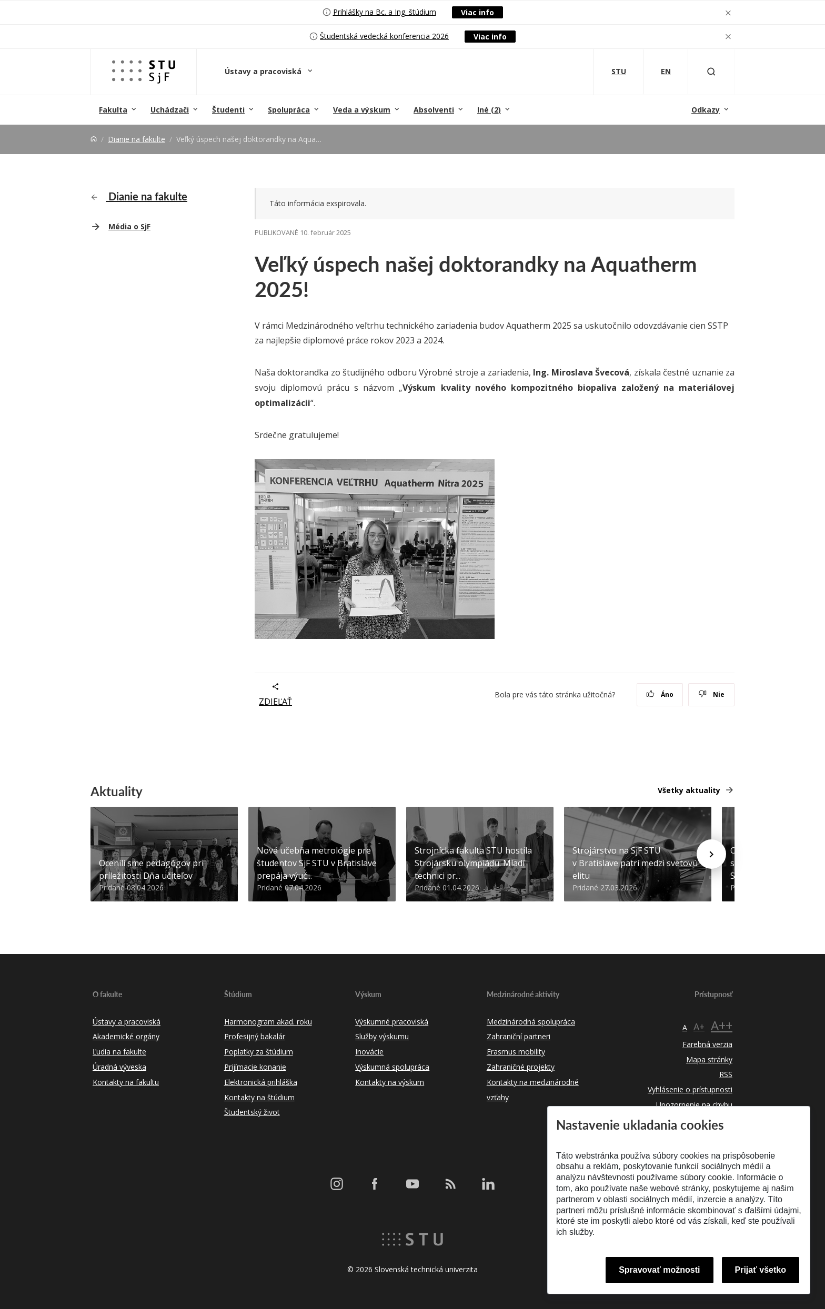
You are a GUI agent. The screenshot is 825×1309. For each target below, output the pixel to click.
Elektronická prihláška (260, 1082)
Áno (660, 694)
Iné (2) (489, 110)
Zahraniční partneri (518, 1036)
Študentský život (252, 1112)
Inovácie (369, 1052)
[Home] (93, 139)
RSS (725, 1074)
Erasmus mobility (516, 1052)
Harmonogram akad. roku (268, 1022)
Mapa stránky (709, 1059)
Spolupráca (289, 110)
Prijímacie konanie (255, 1067)
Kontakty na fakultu (126, 1082)
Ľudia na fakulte (119, 1052)
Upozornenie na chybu (694, 1105)
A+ (699, 1026)
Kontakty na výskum (389, 1082)
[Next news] (711, 854)
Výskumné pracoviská (391, 1022)
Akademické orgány (126, 1036)
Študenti (228, 110)
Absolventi (434, 110)
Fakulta (113, 110)
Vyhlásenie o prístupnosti (690, 1089)
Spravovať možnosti (659, 1269)
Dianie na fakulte (136, 139)
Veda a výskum (361, 110)
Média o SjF (129, 226)
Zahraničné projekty (521, 1067)
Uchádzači (169, 110)
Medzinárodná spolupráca (531, 1022)
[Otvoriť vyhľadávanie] (711, 72)
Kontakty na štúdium (259, 1097)
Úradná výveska (119, 1067)
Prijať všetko (761, 1269)
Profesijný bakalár (254, 1036)
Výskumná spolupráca (392, 1067)
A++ (721, 1025)
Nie (711, 694)
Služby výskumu (382, 1036)
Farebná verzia (707, 1044)
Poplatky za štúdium (258, 1052)
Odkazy (705, 110)
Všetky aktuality (689, 790)
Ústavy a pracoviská (264, 71)
